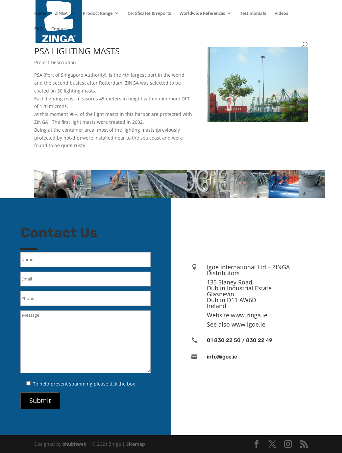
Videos (281, 13)
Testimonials (253, 13)
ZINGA (61, 13)
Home (40, 13)
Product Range (97, 13)
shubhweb (74, 444)
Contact (59, 29)
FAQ (38, 29)
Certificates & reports (149, 13)
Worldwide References (202, 13)
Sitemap (135, 444)
